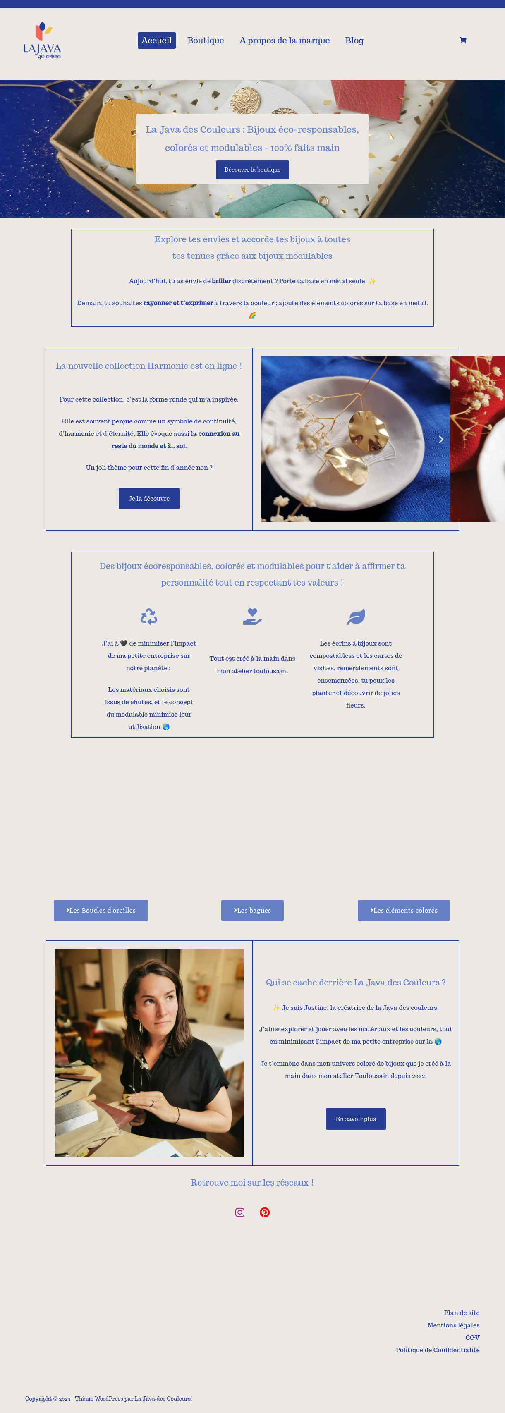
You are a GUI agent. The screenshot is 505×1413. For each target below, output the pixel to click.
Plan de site (462, 1313)
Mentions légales (454, 1325)
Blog (354, 40)
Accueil (156, 40)
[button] (270, 439)
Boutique (205, 40)
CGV (473, 1337)
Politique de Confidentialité (438, 1350)
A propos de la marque (284, 40)
